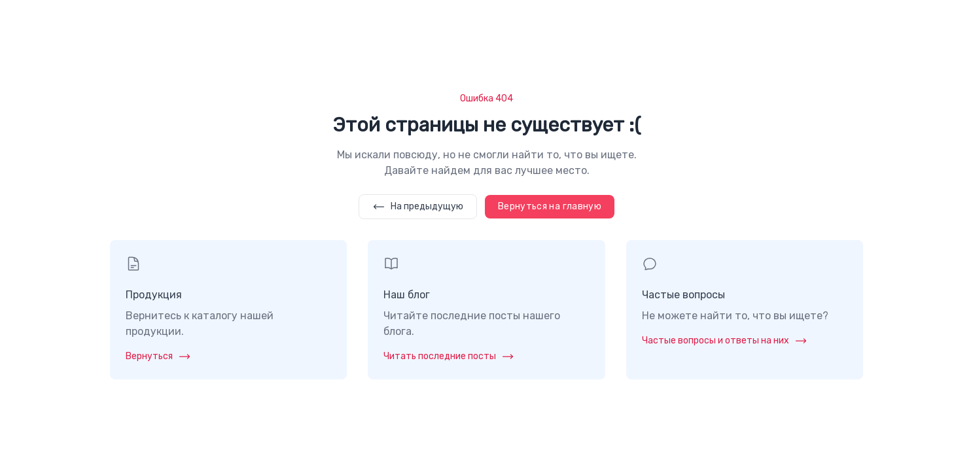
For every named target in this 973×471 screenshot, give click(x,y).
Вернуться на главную (549, 206)
